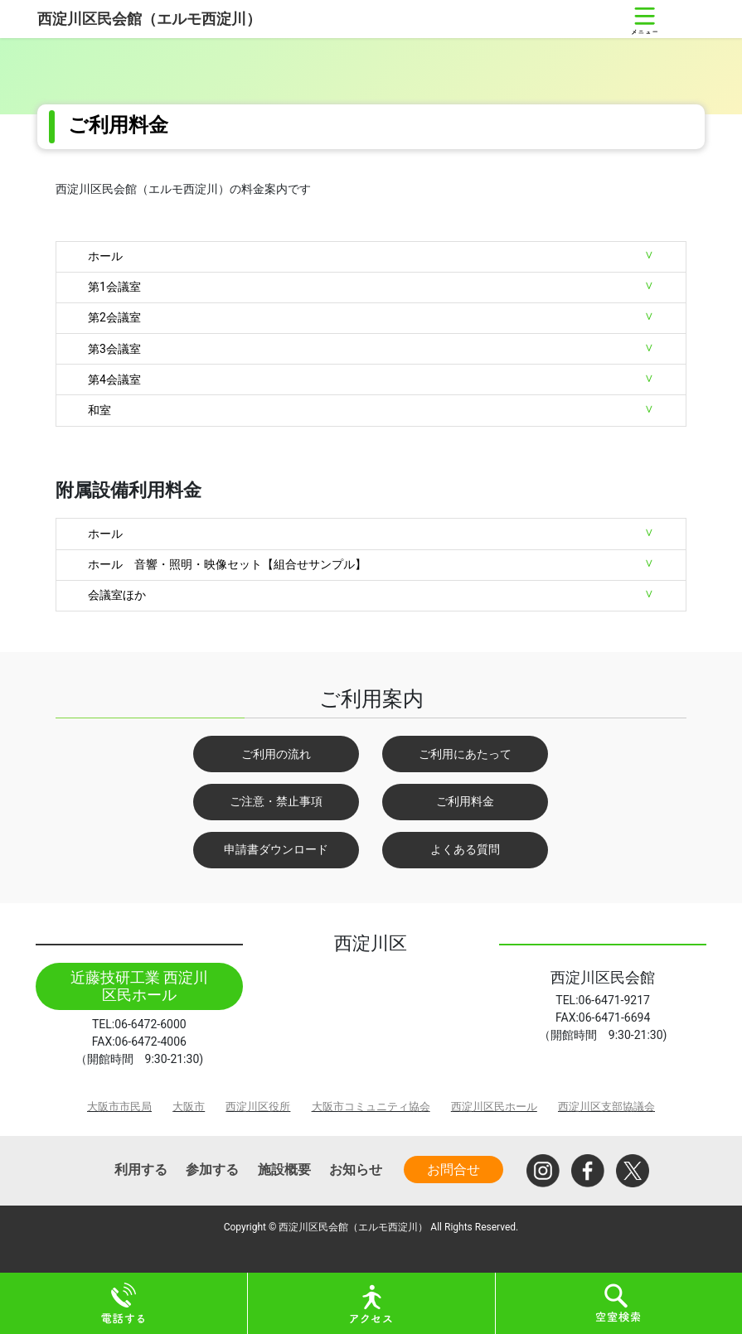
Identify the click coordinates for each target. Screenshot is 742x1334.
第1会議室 (114, 286)
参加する (212, 1169)
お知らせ (355, 1169)
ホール (105, 256)
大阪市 (188, 1106)
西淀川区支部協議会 (606, 1106)
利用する (140, 1169)
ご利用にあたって (465, 754)
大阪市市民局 (119, 1106)
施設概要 (284, 1169)
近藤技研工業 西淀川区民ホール (139, 986)
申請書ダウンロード (276, 849)
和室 (99, 410)
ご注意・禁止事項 (276, 801)
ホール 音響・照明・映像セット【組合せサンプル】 (227, 564)
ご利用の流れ (276, 754)
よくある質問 (465, 849)
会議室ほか (117, 595)
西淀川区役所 (258, 1106)
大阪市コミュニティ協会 (371, 1106)
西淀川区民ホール (494, 1106)
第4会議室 (114, 379)
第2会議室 (114, 317)
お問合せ (453, 1169)
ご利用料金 (465, 801)
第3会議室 (114, 348)
